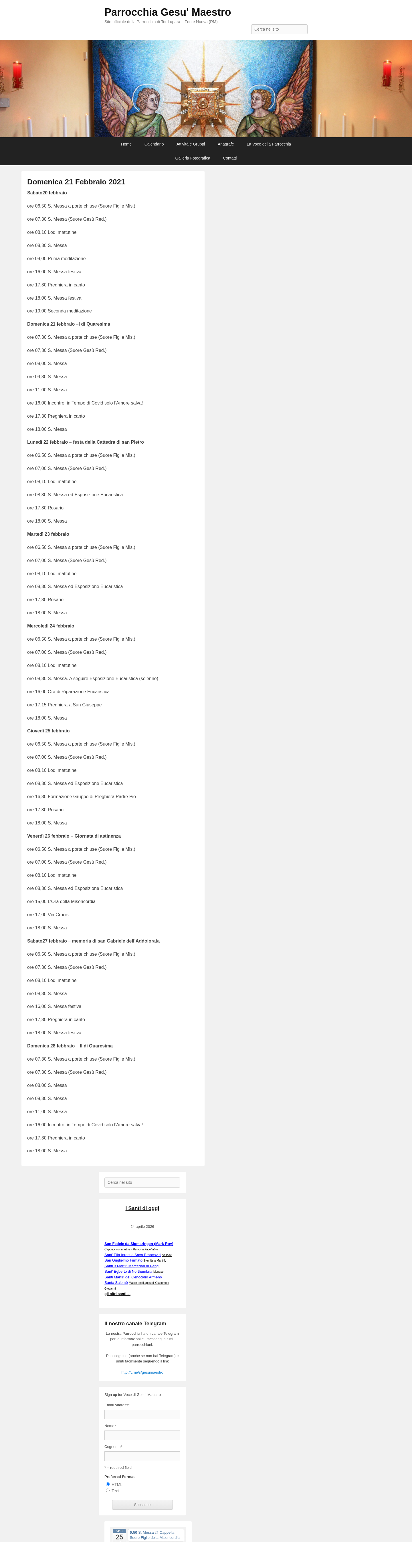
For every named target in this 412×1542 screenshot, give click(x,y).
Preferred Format (119, 1477)
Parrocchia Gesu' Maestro (167, 12)
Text (115, 1491)
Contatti (230, 158)
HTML (117, 1484)
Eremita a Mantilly (155, 1260)
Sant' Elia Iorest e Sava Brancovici (132, 1255)
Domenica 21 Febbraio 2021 (76, 182)
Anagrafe (226, 144)
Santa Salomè (116, 1282)
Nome (110, 1426)
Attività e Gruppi (191, 144)
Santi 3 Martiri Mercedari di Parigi (131, 1266)
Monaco (158, 1271)
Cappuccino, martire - (131, 1249)
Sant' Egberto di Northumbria (128, 1271)
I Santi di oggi (142, 1208)
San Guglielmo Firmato (123, 1260)
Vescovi (167, 1255)
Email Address (117, 1405)
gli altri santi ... (117, 1294)
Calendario (154, 144)
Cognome (113, 1447)
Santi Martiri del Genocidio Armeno (133, 1277)
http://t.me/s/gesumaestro (142, 1372)
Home (126, 144)
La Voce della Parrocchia (269, 144)
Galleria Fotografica (192, 158)
